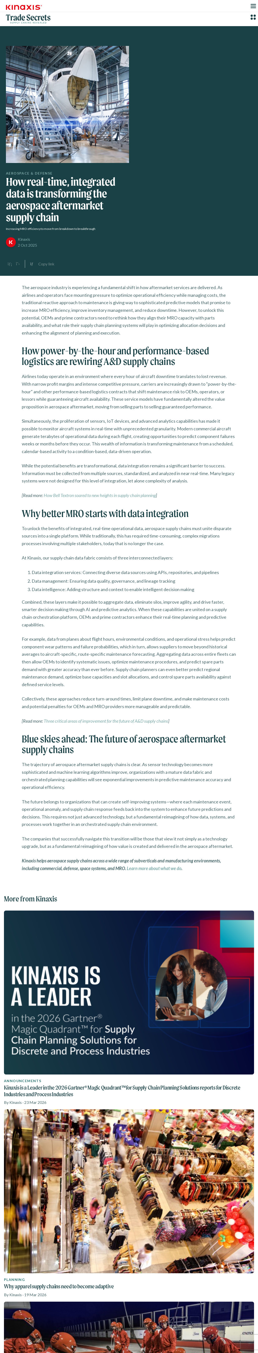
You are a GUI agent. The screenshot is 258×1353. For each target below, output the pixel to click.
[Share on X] (18, 264)
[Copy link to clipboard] (42, 264)
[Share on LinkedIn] (10, 264)
